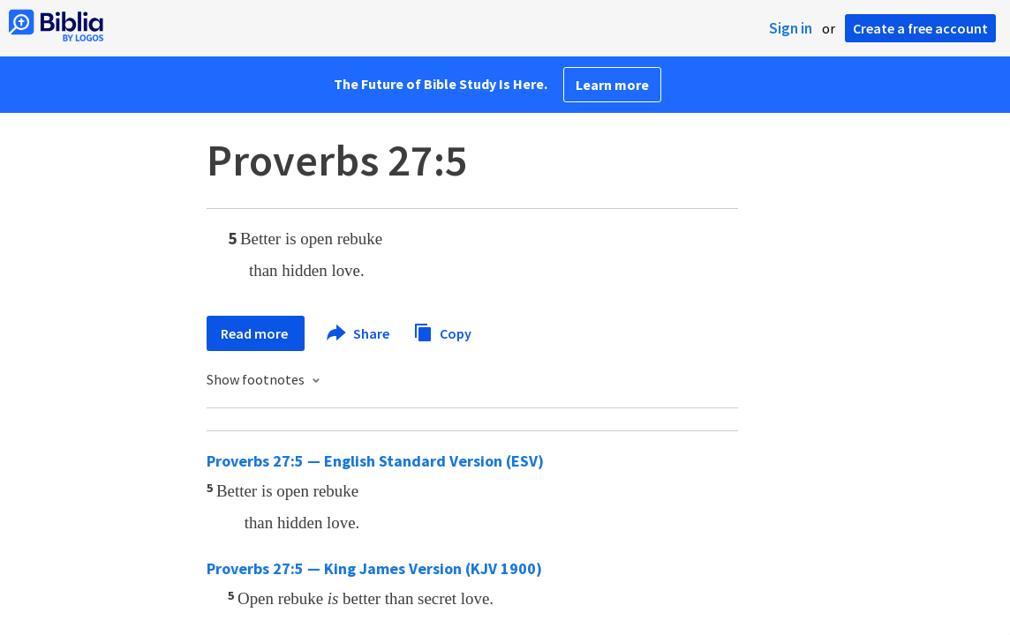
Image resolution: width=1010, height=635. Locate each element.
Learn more (612, 84)
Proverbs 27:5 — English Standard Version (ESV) (375, 461)
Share (359, 333)
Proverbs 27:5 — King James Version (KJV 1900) (374, 568)
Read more (255, 333)
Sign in (790, 28)
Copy (442, 331)
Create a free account (920, 28)
